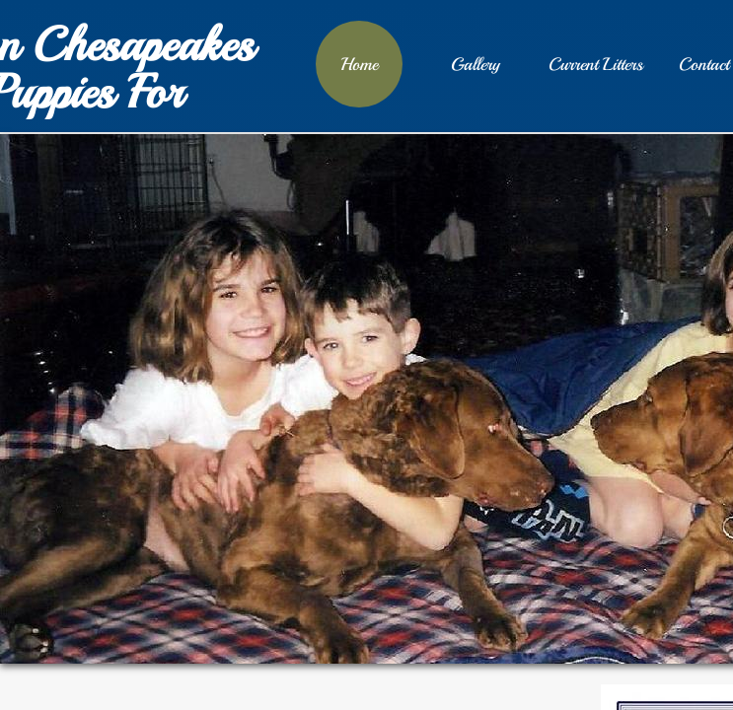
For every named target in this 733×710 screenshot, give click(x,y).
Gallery (475, 64)
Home (359, 64)
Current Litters (596, 64)
